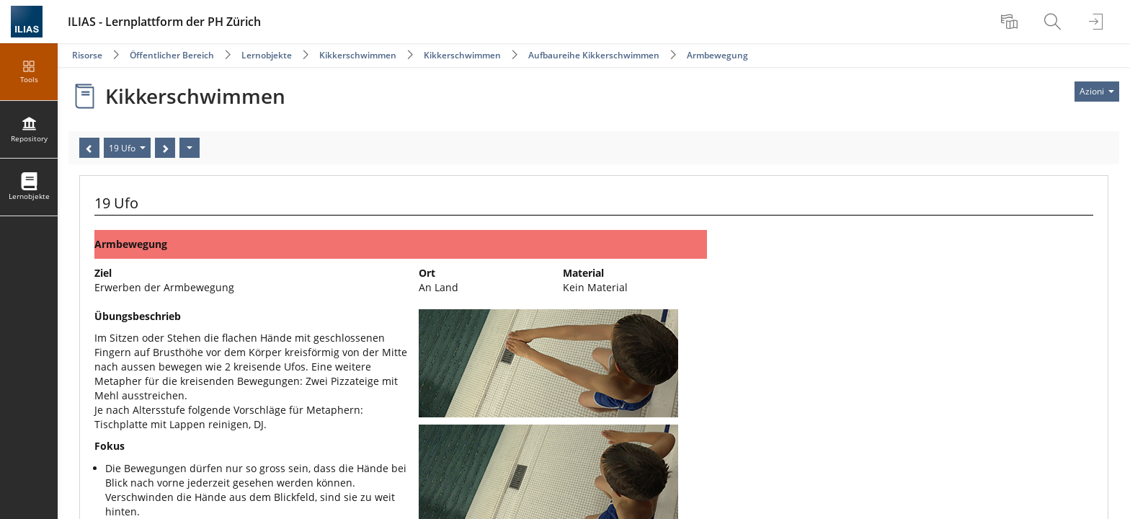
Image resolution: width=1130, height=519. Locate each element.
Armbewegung (717, 55)
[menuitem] (1011, 21)
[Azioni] (189, 148)
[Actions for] (1097, 91)
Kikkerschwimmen (357, 55)
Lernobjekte (266, 55)
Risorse (87, 55)
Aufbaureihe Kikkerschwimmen (593, 55)
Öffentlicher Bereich (172, 55)
